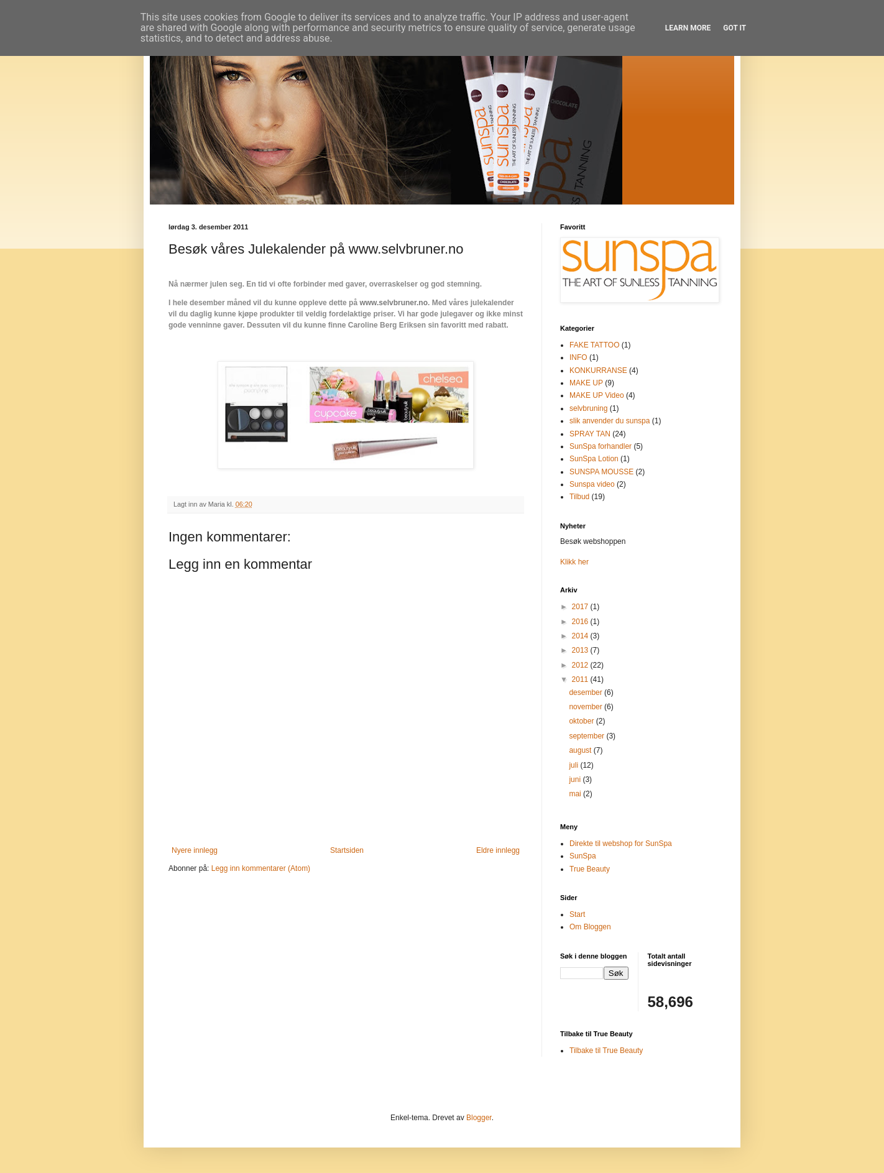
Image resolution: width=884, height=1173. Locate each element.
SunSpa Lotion (594, 458)
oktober (582, 721)
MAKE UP (586, 383)
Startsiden (347, 850)
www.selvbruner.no (393, 302)
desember (586, 692)
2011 (581, 679)
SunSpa (582, 856)
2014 (581, 636)
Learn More (688, 28)
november (586, 706)
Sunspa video (592, 484)
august (581, 750)
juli (574, 765)
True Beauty (589, 869)
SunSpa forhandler (600, 446)
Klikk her (574, 562)
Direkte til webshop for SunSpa (620, 843)
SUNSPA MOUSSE (601, 471)
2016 (581, 621)
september (587, 736)
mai (576, 793)
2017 (581, 606)
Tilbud (579, 496)
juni (575, 779)
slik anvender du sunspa (609, 420)
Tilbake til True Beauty (606, 1050)
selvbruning (588, 408)
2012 (581, 665)
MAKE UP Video (596, 395)
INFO (578, 357)
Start (577, 914)
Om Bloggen (590, 926)
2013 (581, 650)
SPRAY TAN (589, 434)
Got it (734, 28)
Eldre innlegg (498, 850)
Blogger (479, 1117)
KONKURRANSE (598, 370)
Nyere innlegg (195, 850)
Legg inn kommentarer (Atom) (260, 868)
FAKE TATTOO (594, 345)
